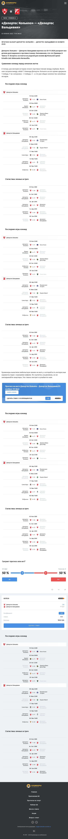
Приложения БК (34, 796)
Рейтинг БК (34, 805)
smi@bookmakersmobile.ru (43, 826)
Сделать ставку (34, 625)
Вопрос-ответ (34, 818)
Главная (34, 792)
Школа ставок (34, 809)
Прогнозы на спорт (34, 800)
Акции (34, 813)
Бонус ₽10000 (11, 392)
